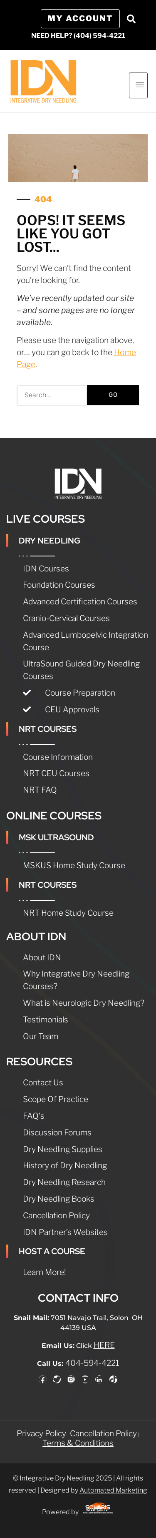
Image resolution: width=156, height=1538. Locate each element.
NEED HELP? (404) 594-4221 (78, 36)
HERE (104, 1345)
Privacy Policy (41, 1433)
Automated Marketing (113, 1490)
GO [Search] (113, 394)
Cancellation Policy (103, 1433)
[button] (131, 18)
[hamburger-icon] (138, 85)
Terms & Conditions (78, 1443)
